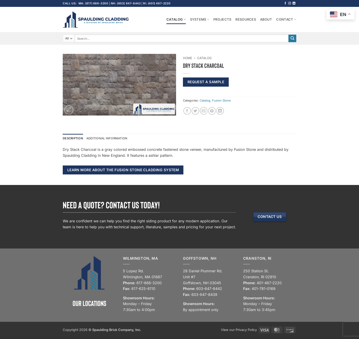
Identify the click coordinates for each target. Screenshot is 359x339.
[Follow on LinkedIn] (294, 3)
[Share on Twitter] (195, 111)
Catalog (176, 19)
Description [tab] (73, 138)
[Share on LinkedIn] (220, 111)
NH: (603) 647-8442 (126, 3)
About (266, 19)
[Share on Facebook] (187, 111)
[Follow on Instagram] (289, 3)
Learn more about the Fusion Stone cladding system (123, 170)
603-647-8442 (209, 288)
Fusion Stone (221, 100)
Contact (286, 19)
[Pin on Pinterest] (212, 111)
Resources (245, 19)
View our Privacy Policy (239, 330)
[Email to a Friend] (203, 111)
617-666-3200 (149, 283)
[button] (68, 109)
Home (187, 58)
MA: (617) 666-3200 (93, 3)
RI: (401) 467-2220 (156, 3)
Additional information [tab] (107, 138)
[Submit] (292, 38)
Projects (222, 19)
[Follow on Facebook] (285, 3)
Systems (199, 19)
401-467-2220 (269, 283)
